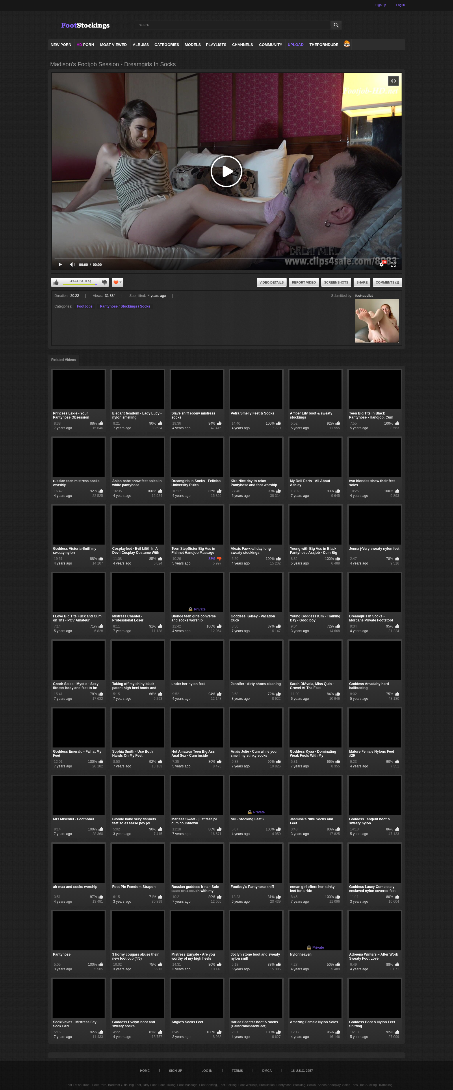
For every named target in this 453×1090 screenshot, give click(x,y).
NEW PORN (61, 44)
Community (270, 44)
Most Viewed (113, 44)
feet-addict (364, 296)
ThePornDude (323, 44)
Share (362, 282)
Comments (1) (387, 282)
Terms (237, 1070)
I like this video (56, 282)
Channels (242, 44)
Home (145, 1070)
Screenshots (336, 282)
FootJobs (84, 306)
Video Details (272, 282)
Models (193, 44)
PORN (85, 44)
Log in (400, 5)
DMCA (267, 1070)
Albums (141, 44)
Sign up (380, 5)
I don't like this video (104, 282)
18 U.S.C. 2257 (302, 1070)
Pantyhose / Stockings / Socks (125, 306)
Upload (296, 44)
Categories (167, 44)
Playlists (216, 44)
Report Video (304, 282)
